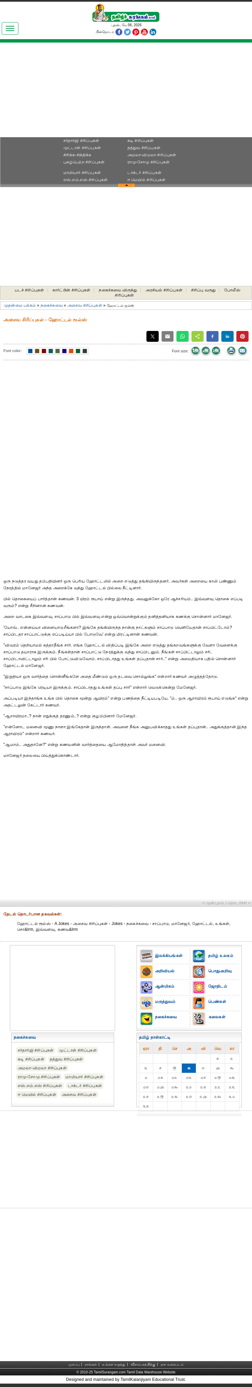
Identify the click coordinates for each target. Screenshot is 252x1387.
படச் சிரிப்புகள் (29, 290)
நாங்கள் (91, 1364)
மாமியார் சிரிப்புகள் (82, 172)
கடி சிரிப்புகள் (140, 140)
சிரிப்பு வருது (203, 290)
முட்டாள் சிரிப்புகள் (82, 147)
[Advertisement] (126, 92)
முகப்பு (73, 1364)
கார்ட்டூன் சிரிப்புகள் (71, 290)
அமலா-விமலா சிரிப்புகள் (151, 155)
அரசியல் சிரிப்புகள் (164, 290)
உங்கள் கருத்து (113, 1364)
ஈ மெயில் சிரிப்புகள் (146, 179)
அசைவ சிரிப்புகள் (84, 305)
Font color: (12, 351)
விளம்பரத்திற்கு (143, 1364)
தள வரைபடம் (172, 1364)
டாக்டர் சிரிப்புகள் (144, 172)
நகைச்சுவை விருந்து (118, 290)
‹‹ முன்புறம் (213, 902)
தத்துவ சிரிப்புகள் (143, 147)
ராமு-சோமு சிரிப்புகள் (148, 162)
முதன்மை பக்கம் (20, 305)
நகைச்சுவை (52, 305)
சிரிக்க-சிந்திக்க (77, 155)
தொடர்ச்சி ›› (239, 902)
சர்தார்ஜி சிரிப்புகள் (81, 140)
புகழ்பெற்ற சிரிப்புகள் (84, 162)
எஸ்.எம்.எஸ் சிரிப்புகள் (85, 179)
